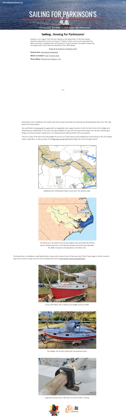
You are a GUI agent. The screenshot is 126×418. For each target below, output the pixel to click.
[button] (124, 2)
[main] (63, 15)
